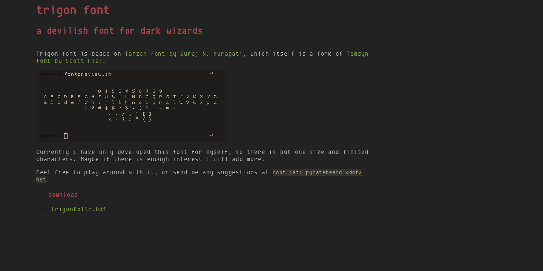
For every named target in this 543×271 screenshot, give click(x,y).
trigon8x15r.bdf (79, 209)
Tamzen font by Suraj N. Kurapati (184, 53)
